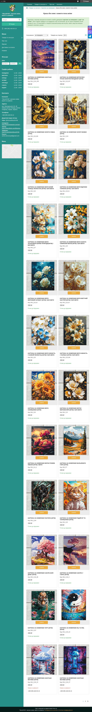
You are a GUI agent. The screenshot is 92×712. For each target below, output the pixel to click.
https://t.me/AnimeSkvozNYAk (10, 132)
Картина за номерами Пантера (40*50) (41, 518)
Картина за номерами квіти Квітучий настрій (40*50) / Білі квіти (73, 299)
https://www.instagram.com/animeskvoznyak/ (15, 124)
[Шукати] (19, 19)
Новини (4, 50)
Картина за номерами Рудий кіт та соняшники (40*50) (73, 519)
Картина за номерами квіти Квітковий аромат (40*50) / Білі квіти (41, 299)
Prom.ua (55, 708)
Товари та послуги (8, 37)
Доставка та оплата (8, 47)
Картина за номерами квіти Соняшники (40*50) (38, 409)
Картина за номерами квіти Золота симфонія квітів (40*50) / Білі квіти (73, 242)
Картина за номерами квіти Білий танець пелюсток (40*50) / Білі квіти (41, 187)
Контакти (59, 4)
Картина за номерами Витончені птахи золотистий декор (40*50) (72, 78)
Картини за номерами (48, 8)
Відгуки (4, 44)
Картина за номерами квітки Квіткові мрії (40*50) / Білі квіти (71, 409)
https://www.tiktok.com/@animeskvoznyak (14, 128)
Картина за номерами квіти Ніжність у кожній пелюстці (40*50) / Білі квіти (41, 354)
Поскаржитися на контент (51, 710)
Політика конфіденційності (66, 710)
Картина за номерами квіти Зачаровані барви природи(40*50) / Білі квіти (40, 243)
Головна (29, 4)
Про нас (4, 41)
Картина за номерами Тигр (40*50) (40, 628)
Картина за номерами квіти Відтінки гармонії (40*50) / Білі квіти (73, 187)
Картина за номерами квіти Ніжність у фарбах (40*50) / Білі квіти (73, 354)
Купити (42, 71)
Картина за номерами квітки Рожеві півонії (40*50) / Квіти (41, 464)
